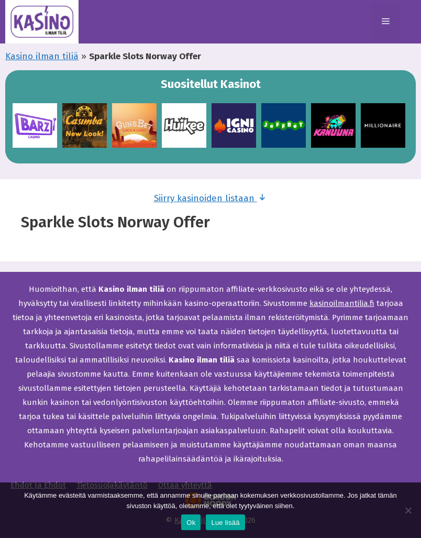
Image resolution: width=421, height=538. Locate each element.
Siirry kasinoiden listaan (211, 197)
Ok (190, 522)
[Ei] (408, 510)
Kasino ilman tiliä (42, 56)
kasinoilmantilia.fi (341, 303)
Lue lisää (225, 522)
